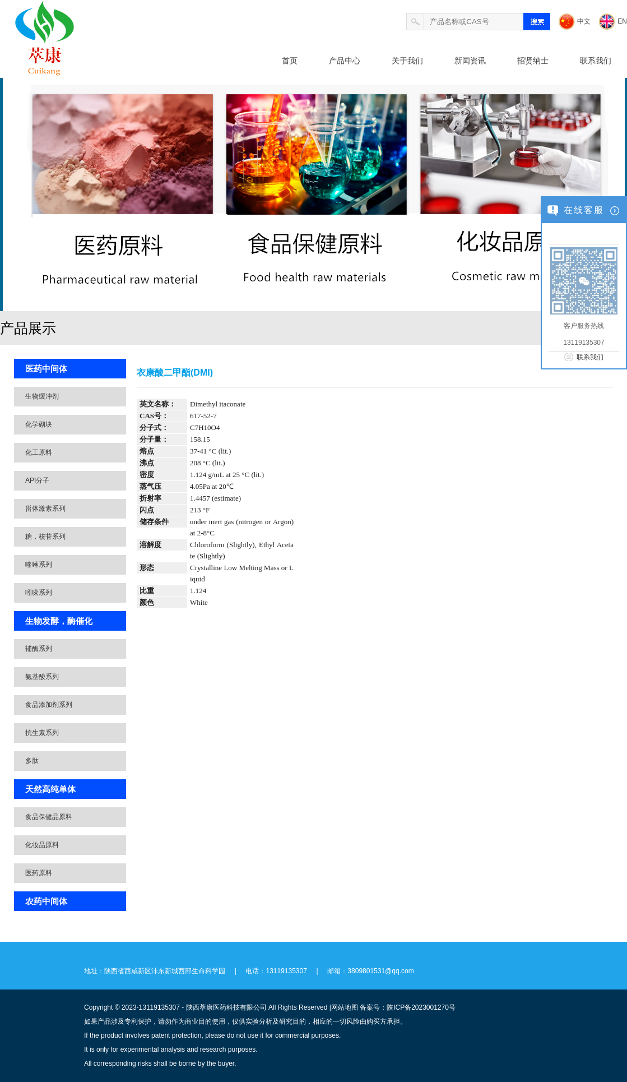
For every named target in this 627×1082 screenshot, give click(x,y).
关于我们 (407, 60)
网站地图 (344, 1007)
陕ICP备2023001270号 (421, 1007)
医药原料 (38, 873)
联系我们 (595, 60)
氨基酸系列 (42, 677)
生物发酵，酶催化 (58, 621)
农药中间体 (46, 901)
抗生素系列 (42, 733)
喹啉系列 (38, 564)
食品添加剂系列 (48, 705)
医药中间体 (46, 368)
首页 (290, 60)
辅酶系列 (38, 649)
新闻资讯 (470, 60)
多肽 (32, 761)
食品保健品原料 (48, 817)
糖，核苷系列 (45, 536)
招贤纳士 (533, 60)
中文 (584, 21)
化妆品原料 (42, 845)
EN (622, 21)
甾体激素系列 (45, 508)
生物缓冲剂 (42, 396)
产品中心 (344, 60)
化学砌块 (38, 424)
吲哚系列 (38, 593)
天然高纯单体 (50, 789)
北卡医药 (84, 117)
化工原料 (38, 452)
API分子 (37, 480)
